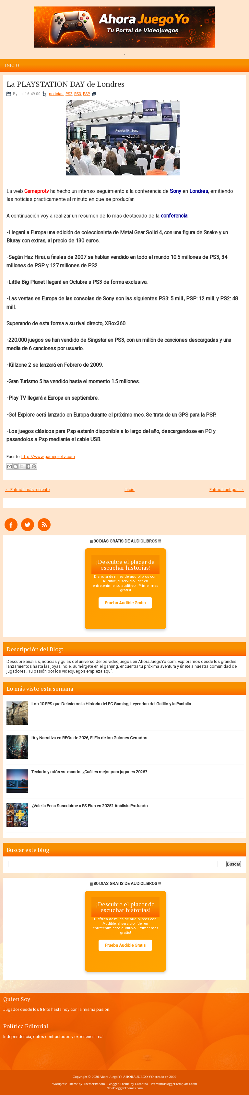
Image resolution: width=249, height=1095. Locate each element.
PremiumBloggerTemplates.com (174, 1084)
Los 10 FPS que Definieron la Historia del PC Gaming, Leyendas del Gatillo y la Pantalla (111, 703)
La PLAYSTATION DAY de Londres (65, 84)
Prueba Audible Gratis (125, 602)
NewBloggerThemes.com (124, 1088)
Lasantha (141, 1084)
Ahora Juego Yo (111, 1076)
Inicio (12, 65)
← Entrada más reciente (27, 489)
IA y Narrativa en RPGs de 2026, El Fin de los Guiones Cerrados (89, 737)
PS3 (77, 94)
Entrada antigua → (226, 489)
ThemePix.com (94, 1084)
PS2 (68, 94)
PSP (86, 94)
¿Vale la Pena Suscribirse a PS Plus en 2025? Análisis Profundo (89, 805)
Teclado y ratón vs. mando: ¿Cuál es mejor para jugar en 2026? (89, 771)
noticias (56, 94)
